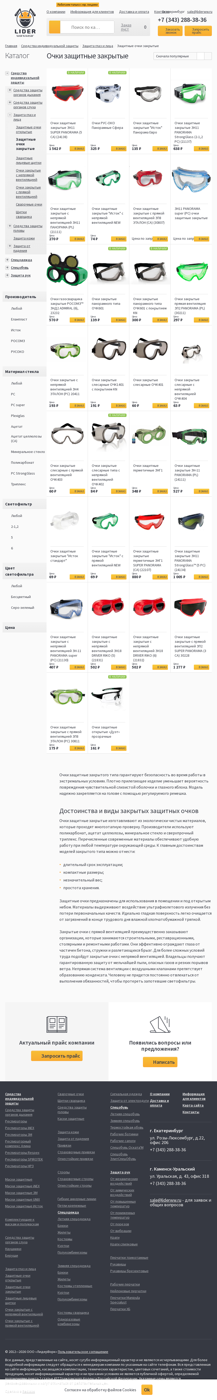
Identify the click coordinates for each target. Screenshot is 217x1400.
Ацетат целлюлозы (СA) (26, 438)
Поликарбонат (22, 462)
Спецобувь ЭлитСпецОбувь (123, 1156)
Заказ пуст (126, 27)
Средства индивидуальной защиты (49, 45)
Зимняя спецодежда (74, 1265)
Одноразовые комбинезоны (69, 1321)
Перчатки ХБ (120, 1309)
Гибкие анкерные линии (77, 1199)
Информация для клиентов (92, 11)
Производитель (20, 296)
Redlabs (28, 1391)
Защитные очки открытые (28, 129)
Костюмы (65, 1239)
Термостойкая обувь (126, 1127)
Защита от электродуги (129, 1100)
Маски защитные (18, 1179)
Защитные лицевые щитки (28, 160)
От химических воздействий (122, 1192)
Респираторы (16, 1121)
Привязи (64, 1145)
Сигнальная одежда (126, 1094)
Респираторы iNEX (19, 1128)
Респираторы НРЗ (19, 1166)
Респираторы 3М (18, 1134)
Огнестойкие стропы (75, 1185)
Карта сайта (193, 1105)
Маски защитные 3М (21, 1192)
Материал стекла (22, 371)
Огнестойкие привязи (75, 1158)
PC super (18, 405)
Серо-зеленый (22, 607)
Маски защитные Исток (24, 1206)
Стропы (64, 1172)
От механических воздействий (124, 1181)
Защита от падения (21, 248)
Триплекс (18, 484)
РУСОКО (17, 351)
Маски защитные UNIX (22, 1199)
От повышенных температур (123, 1203)
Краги (115, 1237)
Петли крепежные (72, 1205)
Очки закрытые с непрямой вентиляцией (28, 175)
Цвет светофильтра (19, 571)
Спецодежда (21, 259)
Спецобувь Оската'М (126, 1147)
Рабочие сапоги (122, 1140)
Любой (16, 308)
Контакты (191, 1112)
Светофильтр (18, 503)
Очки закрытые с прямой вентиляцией (28, 192)
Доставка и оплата (134, 11)
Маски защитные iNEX (22, 1186)
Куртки (63, 1245)
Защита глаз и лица (97, 45)
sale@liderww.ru (199, 11)
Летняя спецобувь (125, 1114)
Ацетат (17, 426)
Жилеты (64, 1232)
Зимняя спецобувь (125, 1120)
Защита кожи (24, 238)
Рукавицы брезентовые (129, 1271)
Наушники (13, 1248)
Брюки (63, 1225)
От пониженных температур (122, 1215)
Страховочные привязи (76, 1152)
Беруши (11, 1255)
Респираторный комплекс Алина (18, 1143)
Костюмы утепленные (75, 1285)
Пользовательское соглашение (83, 1351)
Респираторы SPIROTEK (24, 1159)
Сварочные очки (29, 204)
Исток (16, 330)
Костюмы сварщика (73, 1312)
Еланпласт (19, 319)
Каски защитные (71, 1118)
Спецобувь (20, 267)
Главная (11, 45)
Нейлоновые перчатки (128, 1291)
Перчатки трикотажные (129, 1257)
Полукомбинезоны (72, 1252)
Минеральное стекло (28, 451)
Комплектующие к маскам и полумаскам (22, 1221)
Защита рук (21, 275)
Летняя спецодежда (74, 1219)
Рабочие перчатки (125, 1284)
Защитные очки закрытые (138, 45)
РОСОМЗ (18, 340)
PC (13, 394)
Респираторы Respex (22, 1152)
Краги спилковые (124, 1244)
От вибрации (120, 1230)
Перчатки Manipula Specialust (125, 1300)
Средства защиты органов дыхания (27, 92)
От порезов (119, 1224)
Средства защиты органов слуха (27, 104)
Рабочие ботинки (124, 1134)
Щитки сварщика (24, 214)
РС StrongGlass (23, 473)
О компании (56, 11)
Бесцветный (21, 596)
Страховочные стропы (75, 1178)
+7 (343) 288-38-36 (182, 20)
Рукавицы (118, 1264)
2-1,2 (15, 526)
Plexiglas (18, 415)
